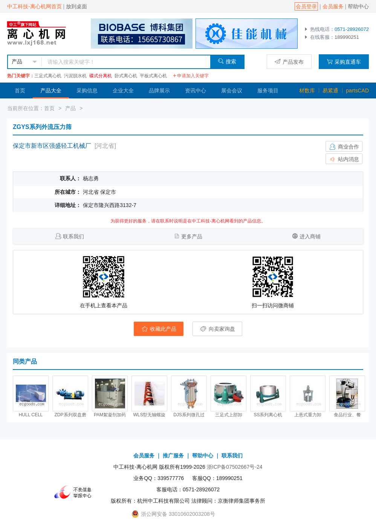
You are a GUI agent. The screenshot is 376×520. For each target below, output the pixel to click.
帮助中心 (358, 6)
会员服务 (333, 6)
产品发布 (289, 61)
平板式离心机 (153, 75)
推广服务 (173, 456)
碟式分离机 (100, 75)
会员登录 (306, 6)
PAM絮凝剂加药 (110, 414)
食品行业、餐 (347, 414)
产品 (70, 108)
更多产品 (191, 236)
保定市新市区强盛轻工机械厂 (52, 146)
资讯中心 (195, 90)
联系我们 (73, 236)
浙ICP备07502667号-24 (235, 467)
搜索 (227, 61)
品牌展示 (159, 90)
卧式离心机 (126, 75)
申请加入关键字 (191, 75)
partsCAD (357, 90)
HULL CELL (31, 414)
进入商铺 (310, 236)
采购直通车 (344, 61)
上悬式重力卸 (307, 414)
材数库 (307, 90)
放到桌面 (76, 6)
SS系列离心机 (268, 414)
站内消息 (344, 159)
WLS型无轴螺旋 (149, 414)
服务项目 (267, 90)
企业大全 (123, 90)
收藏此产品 (158, 329)
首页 (20, 90)
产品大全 (50, 90)
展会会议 (231, 90)
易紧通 (330, 90)
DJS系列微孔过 (189, 414)
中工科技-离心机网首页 (34, 6)
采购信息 (87, 90)
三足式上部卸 (228, 414)
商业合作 (344, 147)
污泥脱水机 (75, 75)
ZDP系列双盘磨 (70, 414)
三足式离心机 (47, 75)
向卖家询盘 (217, 329)
